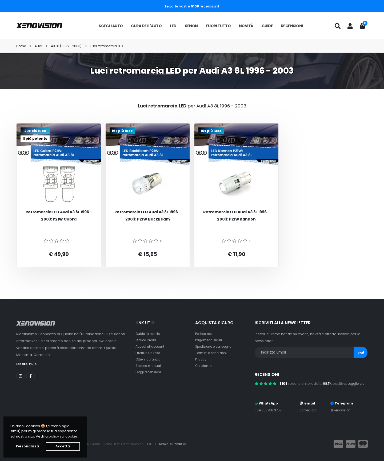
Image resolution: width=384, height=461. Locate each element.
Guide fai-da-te (149, 333)
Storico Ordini (147, 340)
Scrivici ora (308, 410)
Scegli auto (111, 26)
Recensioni (292, 26)
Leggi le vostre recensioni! (192, 6)
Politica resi (205, 333)
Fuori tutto (218, 26)
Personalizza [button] (27, 446)
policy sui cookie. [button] (63, 436)
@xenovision (342, 410)
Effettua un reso (148, 353)
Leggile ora (357, 383)
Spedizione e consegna (216, 346)
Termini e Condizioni (175, 444)
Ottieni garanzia (149, 359)
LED (173, 26)
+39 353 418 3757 (269, 410)
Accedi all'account (151, 346)
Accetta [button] (62, 446)
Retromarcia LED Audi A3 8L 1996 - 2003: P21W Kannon (236, 215)
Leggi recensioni (149, 372)
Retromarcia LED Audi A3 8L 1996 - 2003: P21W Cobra (59, 215)
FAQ (150, 444)
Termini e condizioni (212, 353)
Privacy (201, 359)
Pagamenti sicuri (209, 340)
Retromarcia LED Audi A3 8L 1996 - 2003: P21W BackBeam (147, 215)
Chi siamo (204, 365)
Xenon (191, 26)
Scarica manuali (149, 365)
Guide (267, 26)
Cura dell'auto (146, 26)
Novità (246, 26)
